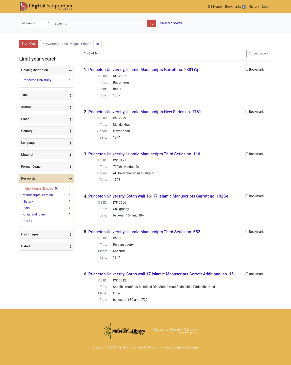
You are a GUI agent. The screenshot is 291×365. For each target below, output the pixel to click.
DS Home (215, 6)
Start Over (29, 44)
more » (27, 221)
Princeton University (37, 80)
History (254, 6)
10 (257, 53)
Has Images (29, 234)
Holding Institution (34, 70)
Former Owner (31, 166)
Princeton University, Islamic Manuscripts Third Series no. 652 (144, 231)
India (26, 208)
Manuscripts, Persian (38, 195)
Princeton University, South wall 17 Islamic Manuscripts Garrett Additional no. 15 (161, 274)
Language (28, 143)
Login (266, 6)
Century (27, 131)
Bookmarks (235, 7)
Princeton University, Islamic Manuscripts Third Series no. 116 (144, 154)
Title (24, 95)
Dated (25, 246)
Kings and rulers (34, 214)
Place (25, 119)
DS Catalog (49, 7)
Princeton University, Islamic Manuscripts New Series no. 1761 (144, 111)
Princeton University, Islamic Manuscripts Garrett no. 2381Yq (143, 69)
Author (26, 107)
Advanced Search (170, 23)
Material (27, 155)
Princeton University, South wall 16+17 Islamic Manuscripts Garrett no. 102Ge (158, 196)
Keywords (28, 178)
